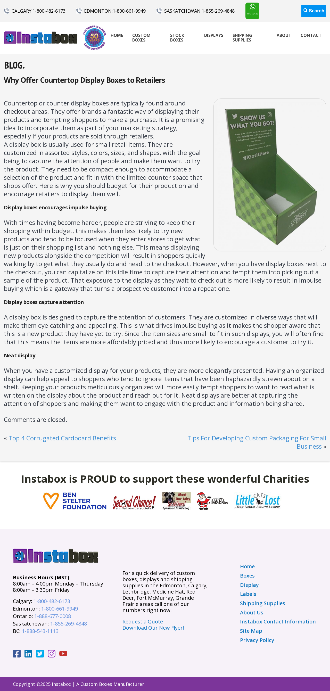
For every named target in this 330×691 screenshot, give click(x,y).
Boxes (247, 576)
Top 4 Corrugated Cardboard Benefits (62, 438)
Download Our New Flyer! (153, 627)
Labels (248, 594)
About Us (251, 613)
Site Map (251, 631)
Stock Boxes (177, 37)
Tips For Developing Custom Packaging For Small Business (256, 442)
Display (249, 585)
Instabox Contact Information (278, 622)
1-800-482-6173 (48, 11)
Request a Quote (142, 621)
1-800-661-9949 (129, 11)
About (284, 35)
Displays (213, 35)
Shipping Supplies (242, 37)
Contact (311, 35)
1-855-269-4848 (218, 11)
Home (117, 35)
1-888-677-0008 (52, 616)
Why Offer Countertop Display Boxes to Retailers (84, 80)
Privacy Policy (257, 640)
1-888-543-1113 (40, 631)
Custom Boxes (141, 37)
